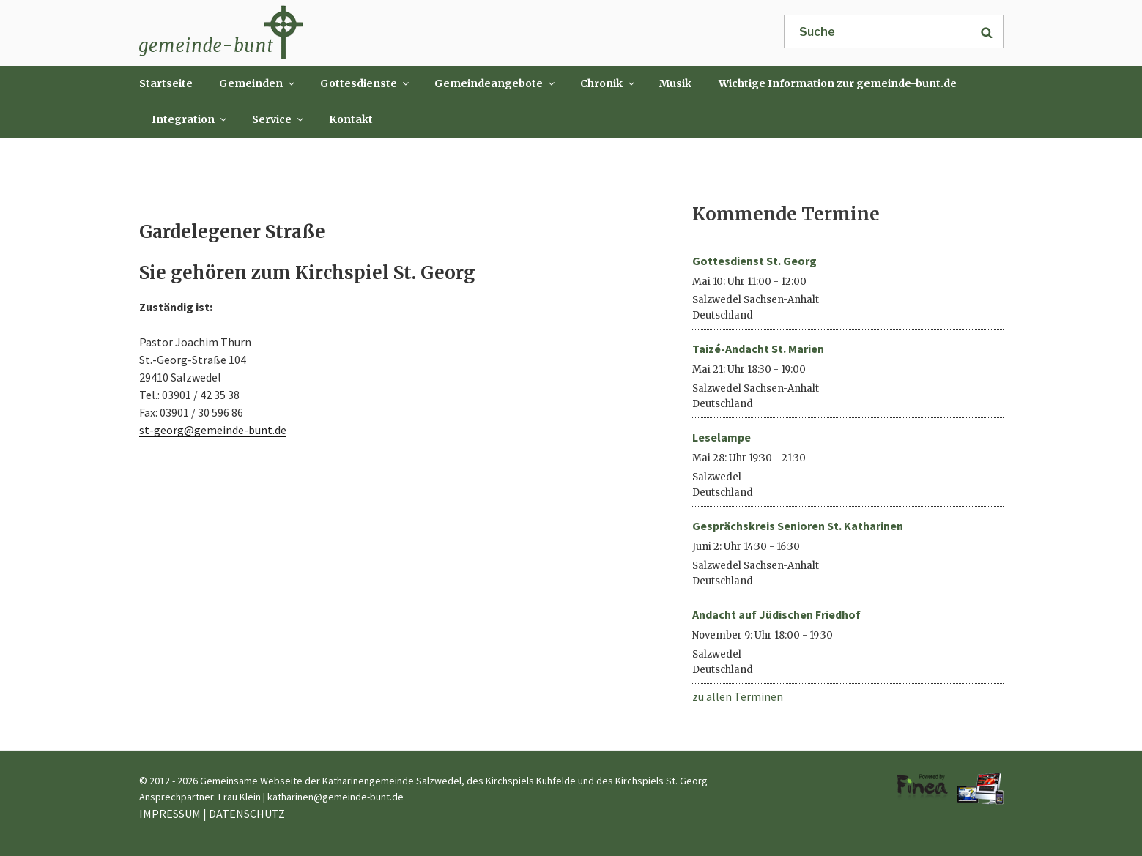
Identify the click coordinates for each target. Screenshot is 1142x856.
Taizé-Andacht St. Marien (758, 348)
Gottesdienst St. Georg (754, 260)
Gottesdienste (365, 83)
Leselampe (721, 437)
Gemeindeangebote (495, 83)
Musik (675, 83)
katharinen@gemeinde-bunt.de (335, 796)
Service (278, 119)
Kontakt (351, 119)
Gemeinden (258, 83)
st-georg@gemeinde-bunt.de (212, 430)
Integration (190, 119)
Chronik (608, 83)
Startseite (166, 83)
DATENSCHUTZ (247, 813)
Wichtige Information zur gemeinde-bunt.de (838, 83)
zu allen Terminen (737, 696)
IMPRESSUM (170, 813)
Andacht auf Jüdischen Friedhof (776, 614)
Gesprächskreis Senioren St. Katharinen (797, 525)
